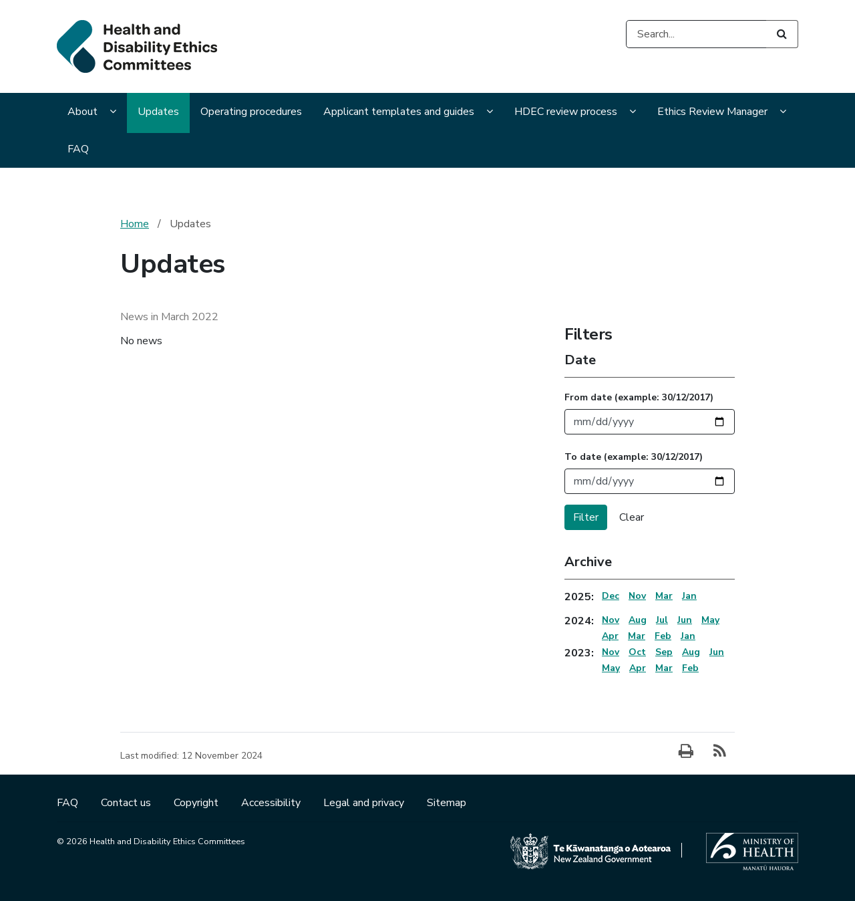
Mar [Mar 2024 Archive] (636, 636)
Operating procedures (251, 111)
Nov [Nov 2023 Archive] (610, 652)
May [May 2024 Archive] (710, 620)
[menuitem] (92, 113)
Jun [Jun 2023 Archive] (716, 652)
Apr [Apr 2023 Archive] (637, 668)
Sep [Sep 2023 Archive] (664, 652)
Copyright (197, 802)
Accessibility (272, 802)
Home (134, 224)
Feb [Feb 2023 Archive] (690, 668)
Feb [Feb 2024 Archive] (663, 636)
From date (638, 397)
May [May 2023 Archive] (611, 668)
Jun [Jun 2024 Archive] (684, 620)
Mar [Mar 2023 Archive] (664, 668)
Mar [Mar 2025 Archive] (664, 596)
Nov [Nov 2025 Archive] (637, 596)
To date (633, 456)
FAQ (78, 149)
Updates (158, 111)
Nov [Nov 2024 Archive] (610, 620)
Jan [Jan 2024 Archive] (688, 636)
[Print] (686, 752)
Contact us (127, 802)
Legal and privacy (365, 802)
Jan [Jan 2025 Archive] (689, 596)
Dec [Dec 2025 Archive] (610, 596)
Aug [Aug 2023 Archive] (691, 652)
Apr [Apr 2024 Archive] (610, 636)
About (82, 111)
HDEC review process (565, 111)
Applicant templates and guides (398, 111)
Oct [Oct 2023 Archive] (637, 652)
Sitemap (446, 802)
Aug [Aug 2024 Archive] (638, 620)
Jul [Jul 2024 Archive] (662, 620)
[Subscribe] (720, 752)
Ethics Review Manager (712, 111)
